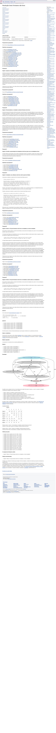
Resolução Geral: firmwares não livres (51, 23)
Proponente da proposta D (5, 19)
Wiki (14, 1)
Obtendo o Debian (15, 483)
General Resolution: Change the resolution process (51, 28)
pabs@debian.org (10, 145)
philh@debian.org (11, 57)
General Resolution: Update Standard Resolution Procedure (51, 51)
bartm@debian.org (10, 134)
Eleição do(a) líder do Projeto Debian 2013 (50, 62)
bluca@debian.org (12, 50)
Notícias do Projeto (26, 484)
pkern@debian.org (11, 105)
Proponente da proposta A (7, 42)
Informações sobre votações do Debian (8, 3)
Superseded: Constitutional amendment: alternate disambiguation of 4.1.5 (50, 143)
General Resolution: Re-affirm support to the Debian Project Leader (51, 89)
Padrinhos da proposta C (7, 136)
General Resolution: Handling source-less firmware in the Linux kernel (51, 87)
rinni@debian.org (10, 143)
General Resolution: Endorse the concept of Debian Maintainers (51, 81)
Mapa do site (46, 483)
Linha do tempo (4, 7)
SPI (9, 491)
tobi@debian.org (10, 49)
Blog (3, 1)
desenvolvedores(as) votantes (14, 312)
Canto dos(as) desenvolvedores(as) (17, 487)
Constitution (48, 126)
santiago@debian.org (15, 169)
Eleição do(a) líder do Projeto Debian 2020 (50, 34)
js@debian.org (12, 144)
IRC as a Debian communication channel (51, 137)
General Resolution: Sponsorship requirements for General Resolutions (51, 134)
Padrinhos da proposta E (7, 215)
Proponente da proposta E (7, 210)
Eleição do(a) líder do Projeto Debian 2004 (50, 112)
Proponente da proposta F (5, 26)
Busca (45, 484)
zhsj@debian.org (11, 170)
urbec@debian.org (13, 270)
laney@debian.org (10, 60)
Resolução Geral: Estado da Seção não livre (50, 111)
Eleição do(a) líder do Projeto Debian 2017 (50, 41)
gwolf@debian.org (11, 66)
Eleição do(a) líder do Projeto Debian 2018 (50, 39)
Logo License (48, 124)
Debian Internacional (36, 484)
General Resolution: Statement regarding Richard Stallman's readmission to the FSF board (51, 30)
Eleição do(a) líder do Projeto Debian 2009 (50, 72)
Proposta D (3, 21)
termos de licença (16, 491)
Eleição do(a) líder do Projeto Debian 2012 (50, 65)
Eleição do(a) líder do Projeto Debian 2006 (50, 97)
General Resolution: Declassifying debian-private (50, 43)
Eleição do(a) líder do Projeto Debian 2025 (50, 15)
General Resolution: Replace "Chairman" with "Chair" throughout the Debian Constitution (50, 45)
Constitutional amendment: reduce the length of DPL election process (51, 79)
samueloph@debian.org (14, 55)
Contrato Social (5, 484)
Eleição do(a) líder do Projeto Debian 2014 (50, 60)
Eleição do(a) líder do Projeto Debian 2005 (50, 105)
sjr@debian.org (11, 219)
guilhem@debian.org (12, 168)
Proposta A (3, 11)
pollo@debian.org (15, 52)
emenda (21, 134)
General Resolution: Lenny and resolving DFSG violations (51, 74)
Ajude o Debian (5, 487)
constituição (26, 467)
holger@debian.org (12, 61)
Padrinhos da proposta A (7, 47)
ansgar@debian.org (9, 51)
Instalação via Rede (15, 484)
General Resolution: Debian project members (50, 69)
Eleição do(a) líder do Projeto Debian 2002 (50, 120)
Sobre (4, 483)
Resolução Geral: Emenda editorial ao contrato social (50, 109)
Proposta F (3, 28)
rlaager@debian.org (12, 217)
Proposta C (3, 18)
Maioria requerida (4, 32)
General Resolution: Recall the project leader (51, 91)
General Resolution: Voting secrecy (50, 27)
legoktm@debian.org (11, 220)
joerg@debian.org (11, 58)
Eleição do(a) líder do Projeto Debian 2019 (50, 37)
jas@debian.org (11, 160)
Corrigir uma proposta (50, 10)
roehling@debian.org (11, 56)
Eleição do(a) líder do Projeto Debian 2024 (50, 16)
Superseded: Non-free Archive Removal (51, 148)
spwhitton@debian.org (12, 98)
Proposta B (3, 14)
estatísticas (19, 335)
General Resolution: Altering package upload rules (50, 83)
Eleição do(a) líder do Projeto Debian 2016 (50, 49)
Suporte (35, 483)
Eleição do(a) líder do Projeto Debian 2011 (50, 67)
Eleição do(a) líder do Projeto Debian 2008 (50, 77)
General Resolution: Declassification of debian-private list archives (51, 103)
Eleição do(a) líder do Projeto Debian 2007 (50, 85)
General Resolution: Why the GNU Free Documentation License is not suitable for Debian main (51, 99)
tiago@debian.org (14, 102)
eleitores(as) (27, 336)
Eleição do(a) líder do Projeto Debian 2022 (50, 25)
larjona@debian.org (13, 103)
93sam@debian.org (12, 142)
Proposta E (3, 25)
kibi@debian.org (11, 59)
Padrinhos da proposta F (5, 27)
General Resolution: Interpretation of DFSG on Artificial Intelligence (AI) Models (51, 129)
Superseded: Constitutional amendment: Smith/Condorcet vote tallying (51, 140)
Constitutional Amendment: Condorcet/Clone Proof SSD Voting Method (50, 116)
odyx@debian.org (12, 275)
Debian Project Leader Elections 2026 (51, 13)
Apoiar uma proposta (49, 11)
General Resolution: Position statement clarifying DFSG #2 (50, 93)
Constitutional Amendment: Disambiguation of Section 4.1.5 (51, 114)
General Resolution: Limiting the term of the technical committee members (51, 55)
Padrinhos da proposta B (5, 13)
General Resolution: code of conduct (50, 58)
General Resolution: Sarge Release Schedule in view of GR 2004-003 (51, 107)
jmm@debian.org (13, 65)
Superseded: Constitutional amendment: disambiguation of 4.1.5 (51, 146)
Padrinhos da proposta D (5, 20)
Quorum (4, 310)
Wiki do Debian (26, 487)
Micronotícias (7, 1)
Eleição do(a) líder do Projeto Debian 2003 (50, 118)
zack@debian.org (13, 139)
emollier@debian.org (12, 269)
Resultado (3, 33)
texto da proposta (17, 134)
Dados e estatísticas (6, 333)
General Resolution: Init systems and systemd (51, 36)
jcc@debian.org (11, 104)
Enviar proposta (49, 9)
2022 (13, 3)
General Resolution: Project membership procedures (50, 75)
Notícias (25, 483)
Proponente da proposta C (7, 132)
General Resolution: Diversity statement (50, 64)
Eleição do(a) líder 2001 (50, 121)
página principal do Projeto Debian (10, 474)
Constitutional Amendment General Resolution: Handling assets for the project (50, 95)
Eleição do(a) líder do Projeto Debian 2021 (50, 32)
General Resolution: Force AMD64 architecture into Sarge (51, 136)
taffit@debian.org (11, 271)
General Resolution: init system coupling (51, 57)
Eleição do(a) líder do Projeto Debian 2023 (50, 22)
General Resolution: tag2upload (51, 130)
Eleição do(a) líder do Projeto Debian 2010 (50, 70)
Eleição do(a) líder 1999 (50, 125)
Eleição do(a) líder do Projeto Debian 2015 (50, 53)
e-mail (31, 40)
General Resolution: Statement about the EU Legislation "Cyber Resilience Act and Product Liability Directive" (51, 19)
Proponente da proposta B (5, 12)
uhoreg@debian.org (12, 167)
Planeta (11, 1)
